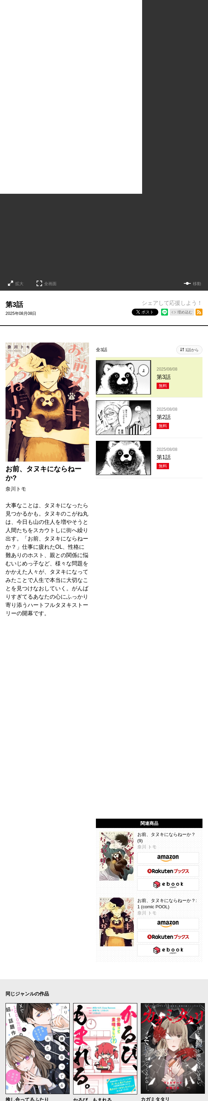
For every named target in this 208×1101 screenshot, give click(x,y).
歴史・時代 (17, 983)
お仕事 (56, 993)
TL (8, 993)
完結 (137, 993)
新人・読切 (113, 993)
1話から (192, 350)
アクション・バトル (166, 972)
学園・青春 (30, 993)
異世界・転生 (112, 983)
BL (190, 983)
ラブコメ (31, 972)
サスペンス (126, 972)
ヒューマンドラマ (72, 983)
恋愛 (10, 972)
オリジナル (161, 993)
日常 (41, 983)
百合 (175, 983)
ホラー (100, 972)
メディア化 (82, 993)
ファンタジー (148, 983)
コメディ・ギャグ (67, 972)
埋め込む (184, 312)
